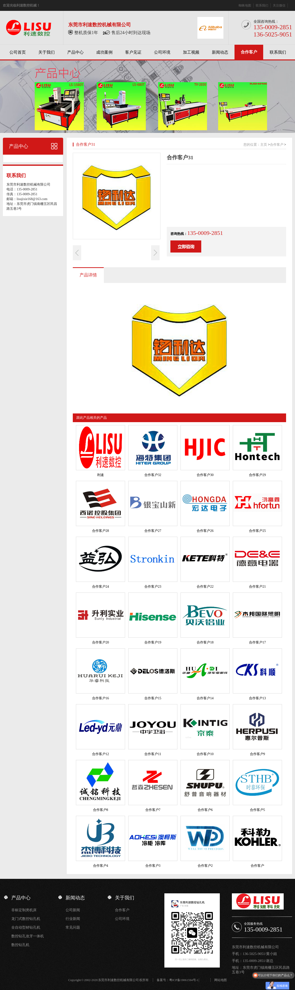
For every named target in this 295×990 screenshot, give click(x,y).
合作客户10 (205, 754)
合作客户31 (85, 144)
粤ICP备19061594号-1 (184, 980)
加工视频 (191, 52)
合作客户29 (257, 475)
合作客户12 (100, 754)
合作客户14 (205, 698)
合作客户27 (152, 531)
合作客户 (249, 52)
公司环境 (162, 52)
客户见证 (133, 52)
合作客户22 (205, 586)
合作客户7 (153, 810)
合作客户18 (205, 642)
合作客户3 (153, 865)
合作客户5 (257, 810)
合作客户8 (100, 810)
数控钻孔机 (20, 945)
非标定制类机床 (24, 910)
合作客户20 (100, 642)
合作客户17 (257, 642)
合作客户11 (152, 754)
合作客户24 (100, 586)
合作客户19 (152, 642)
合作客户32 (152, 475)
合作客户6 (205, 810)
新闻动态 (220, 52)
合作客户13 (257, 698)
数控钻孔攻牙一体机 (27, 936)
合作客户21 (257, 586)
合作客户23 (152, 586)
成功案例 (104, 52)
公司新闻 (73, 910)
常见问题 (73, 927)
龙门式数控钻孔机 (25, 919)
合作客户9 (257, 754)
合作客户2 (205, 865)
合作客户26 (205, 531)
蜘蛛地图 (245, 5)
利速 (100, 475)
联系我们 (262, 5)
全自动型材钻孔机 (25, 927)
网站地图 (220, 980)
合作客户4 (100, 865)
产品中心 (75, 52)
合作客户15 (152, 698)
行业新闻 (73, 919)
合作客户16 (100, 698)
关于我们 (46, 52)
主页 (263, 144)
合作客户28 (100, 531)
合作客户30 (205, 475)
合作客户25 (257, 531)
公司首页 (17, 52)
